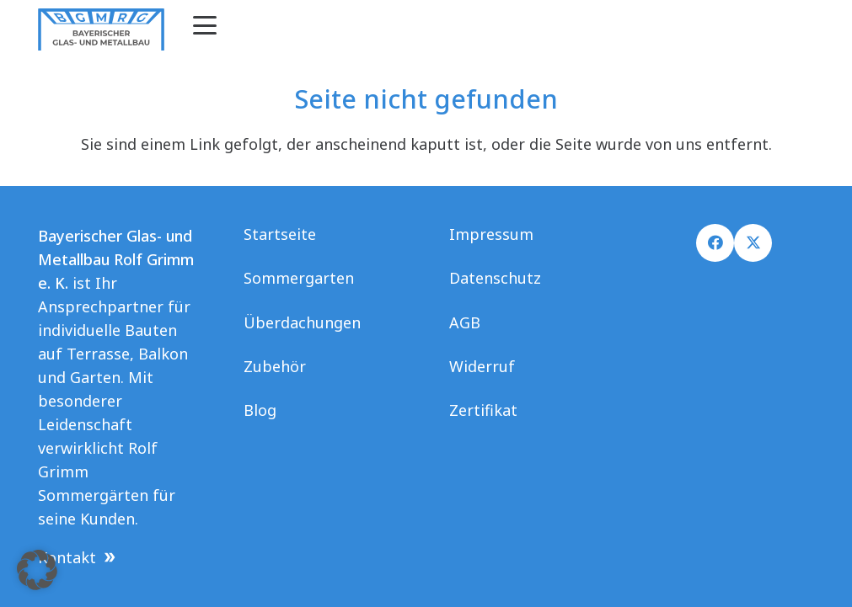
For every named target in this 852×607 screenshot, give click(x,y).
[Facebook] (715, 243)
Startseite (280, 234)
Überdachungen (302, 322)
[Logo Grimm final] (101, 29)
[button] (205, 25)
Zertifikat (483, 410)
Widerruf (482, 366)
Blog (260, 410)
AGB (464, 322)
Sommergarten (299, 278)
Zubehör (275, 366)
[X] (753, 243)
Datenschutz (495, 278)
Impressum (491, 234)
